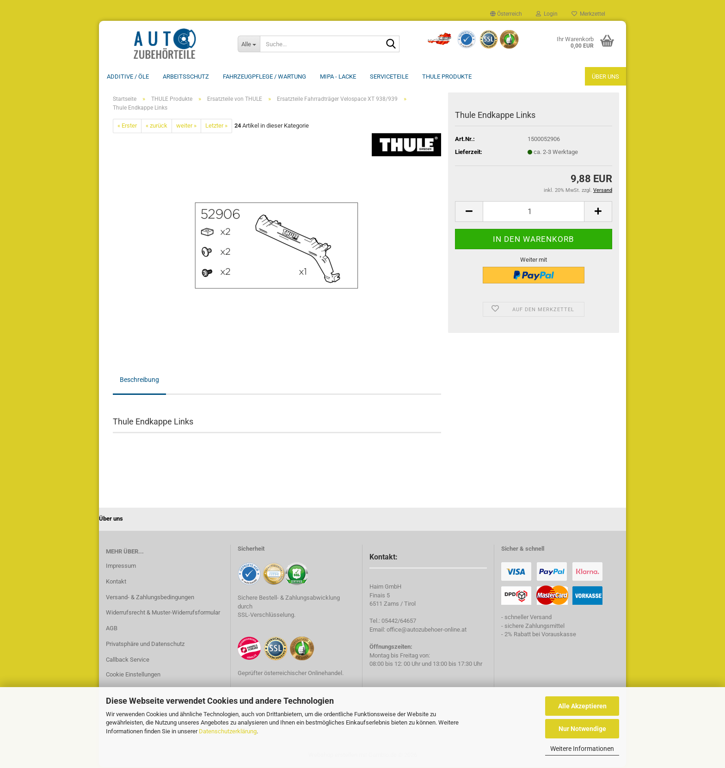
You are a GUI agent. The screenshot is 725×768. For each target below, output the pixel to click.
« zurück (156, 126)
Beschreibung (139, 380)
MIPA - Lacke (338, 76)
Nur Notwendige (582, 728)
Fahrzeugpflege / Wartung (264, 76)
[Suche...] (249, 44)
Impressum (121, 566)
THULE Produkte (447, 76)
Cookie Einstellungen (133, 675)
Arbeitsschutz (186, 76)
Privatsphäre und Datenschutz (145, 644)
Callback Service (127, 660)
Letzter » (216, 126)
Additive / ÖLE (128, 76)
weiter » (186, 126)
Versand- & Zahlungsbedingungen (150, 598)
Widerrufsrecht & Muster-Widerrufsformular (163, 613)
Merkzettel (588, 14)
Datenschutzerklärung (228, 731)
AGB (111, 629)
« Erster (127, 126)
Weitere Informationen (582, 748)
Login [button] (547, 14)
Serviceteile (389, 76)
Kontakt (116, 582)
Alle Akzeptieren (582, 706)
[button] (506, 14)
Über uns (605, 76)
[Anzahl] (533, 212)
